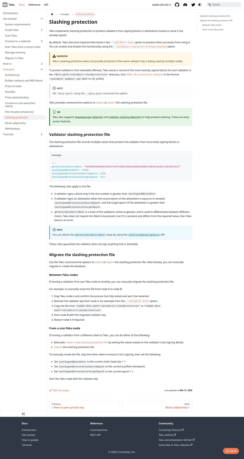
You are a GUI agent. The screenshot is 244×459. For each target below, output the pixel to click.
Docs (22, 4)
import (100, 102)
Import (58, 347)
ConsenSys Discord (171, 430)
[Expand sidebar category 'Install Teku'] (41, 29)
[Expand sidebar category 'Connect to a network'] (41, 41)
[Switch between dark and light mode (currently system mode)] (199, 4)
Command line (98, 430)
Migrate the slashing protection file (216, 20)
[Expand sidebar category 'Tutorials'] (41, 134)
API (46, 4)
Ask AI (231, 451)
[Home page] (52, 14)
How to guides (30, 440)
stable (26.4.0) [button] (160, 4)
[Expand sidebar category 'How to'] (41, 63)
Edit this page (59, 390)
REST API (95, 435)
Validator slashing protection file (215, 16)
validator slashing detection (125, 117)
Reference (34, 4)
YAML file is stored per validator (144, 74)
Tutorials (27, 445)
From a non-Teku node (212, 29)
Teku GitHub (167, 435)
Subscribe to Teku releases (175, 445)
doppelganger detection (89, 117)
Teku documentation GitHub (177, 440)
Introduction (29, 430)
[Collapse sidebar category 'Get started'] (41, 18)
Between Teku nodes (212, 25)
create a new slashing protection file (87, 342)
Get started (28, 435)
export (111, 102)
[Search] (224, 4)
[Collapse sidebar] (23, 414)
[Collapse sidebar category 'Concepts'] (41, 69)
